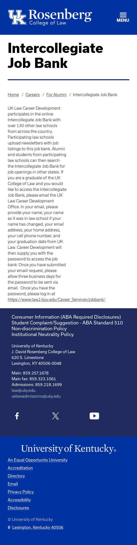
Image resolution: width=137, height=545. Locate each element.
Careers (33, 95)
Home (13, 95)
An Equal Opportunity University (38, 460)
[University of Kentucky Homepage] (68, 449)
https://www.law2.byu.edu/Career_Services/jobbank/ (56, 299)
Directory (16, 475)
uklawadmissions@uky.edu (36, 396)
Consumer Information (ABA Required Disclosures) (66, 317)
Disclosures (18, 507)
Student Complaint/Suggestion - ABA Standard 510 (67, 322)
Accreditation (20, 468)
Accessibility (19, 499)
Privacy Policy (21, 491)
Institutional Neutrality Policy (43, 334)
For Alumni (56, 95)
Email (13, 483)
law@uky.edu (24, 390)
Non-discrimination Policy (39, 328)
